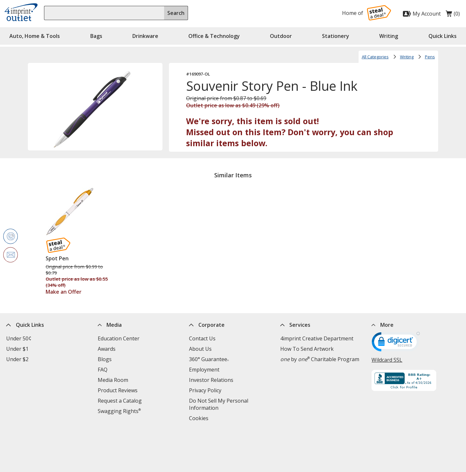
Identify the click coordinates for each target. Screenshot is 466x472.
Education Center (118, 338)
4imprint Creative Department (316, 338)
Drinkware (145, 36)
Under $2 (17, 359)
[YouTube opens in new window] (438, 444)
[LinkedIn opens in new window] (406, 444)
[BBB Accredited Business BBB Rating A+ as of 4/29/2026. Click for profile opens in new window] (416, 381)
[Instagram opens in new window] (422, 444)
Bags (96, 36)
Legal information (278, 445)
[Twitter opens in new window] (390, 444)
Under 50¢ (18, 338)
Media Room (113, 380)
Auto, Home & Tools (34, 36)
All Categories (375, 57)
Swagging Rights (119, 411)
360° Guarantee (209, 359)
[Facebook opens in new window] (375, 444)
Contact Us (202, 338)
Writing (388, 36)
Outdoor (281, 36)
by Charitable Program (319, 359)
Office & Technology (214, 36)
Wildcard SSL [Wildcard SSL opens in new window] (387, 359)
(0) (453, 15)
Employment (204, 369)
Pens (430, 57)
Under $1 (17, 348)
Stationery (335, 36)
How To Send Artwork (307, 348)
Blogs (105, 359)
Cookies (198, 418)
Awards (107, 348)
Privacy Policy (205, 390)
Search (175, 13)
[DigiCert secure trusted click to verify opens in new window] (396, 344)
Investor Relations (211, 380)
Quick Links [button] (442, 36)
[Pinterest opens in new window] (454, 444)
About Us (200, 348)
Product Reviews (118, 390)
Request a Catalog (120, 400)
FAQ (102, 369)
